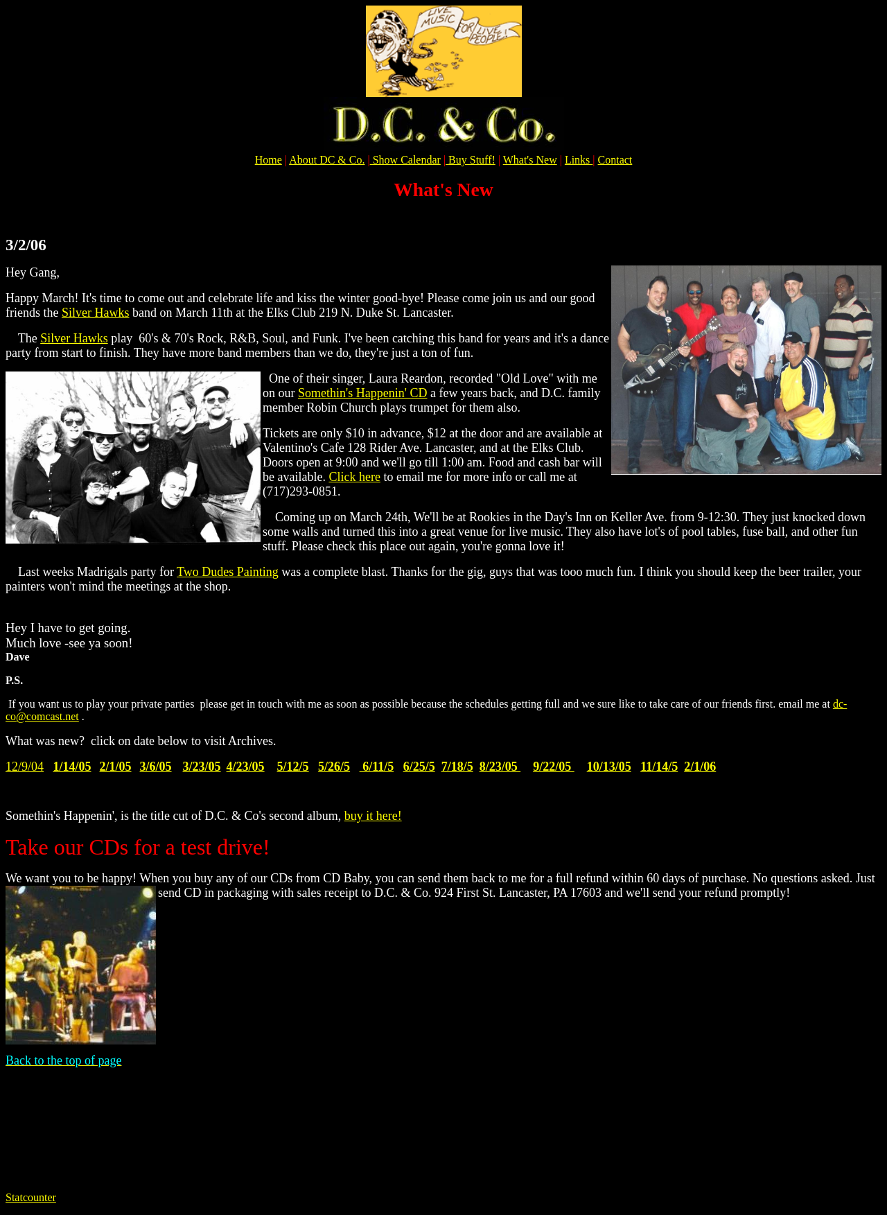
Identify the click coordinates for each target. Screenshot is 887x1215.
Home (268, 160)
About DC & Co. (327, 160)
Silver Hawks (96, 313)
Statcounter (31, 1197)
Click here (354, 477)
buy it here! (373, 816)
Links (578, 160)
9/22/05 (553, 766)
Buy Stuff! (471, 160)
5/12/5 (293, 766)
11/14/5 (659, 766)
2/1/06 (700, 766)
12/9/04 (25, 766)
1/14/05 (72, 766)
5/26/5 (334, 766)
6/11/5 (377, 766)
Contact (615, 160)
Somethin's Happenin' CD (362, 393)
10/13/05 (609, 766)
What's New (530, 160)
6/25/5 (419, 766)
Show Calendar (405, 160)
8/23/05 (500, 766)
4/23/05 (246, 766)
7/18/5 (457, 766)
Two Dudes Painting (228, 572)
